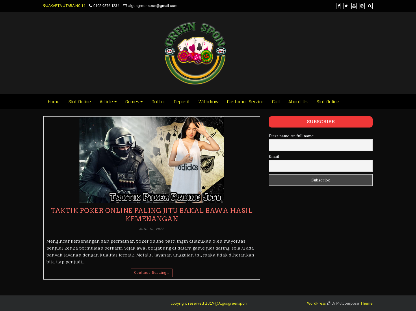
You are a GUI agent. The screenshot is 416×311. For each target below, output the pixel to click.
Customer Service (245, 101)
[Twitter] (346, 6)
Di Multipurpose (343, 303)
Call (276, 101)
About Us (298, 101)
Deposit (182, 101)
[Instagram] (362, 6)
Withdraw (208, 101)
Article (106, 101)
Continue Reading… (151, 273)
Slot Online (79, 101)
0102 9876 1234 (106, 5)
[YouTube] (354, 6)
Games (132, 101)
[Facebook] (339, 6)
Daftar (158, 101)
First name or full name (291, 135)
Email (274, 156)
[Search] (370, 6)
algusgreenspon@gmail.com (152, 5)
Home (54, 101)
